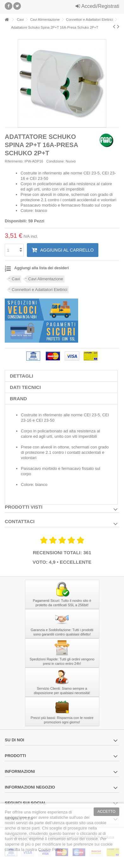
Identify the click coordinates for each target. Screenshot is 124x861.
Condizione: (55, 161)
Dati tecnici (25, 387)
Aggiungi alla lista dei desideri (41, 268)
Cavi (16, 279)
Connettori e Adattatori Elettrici (39, 289)
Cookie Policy (50, 849)
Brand (18, 398)
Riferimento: (14, 161)
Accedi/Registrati (97, 6)
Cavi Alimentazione (45, 279)
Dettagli (21, 376)
